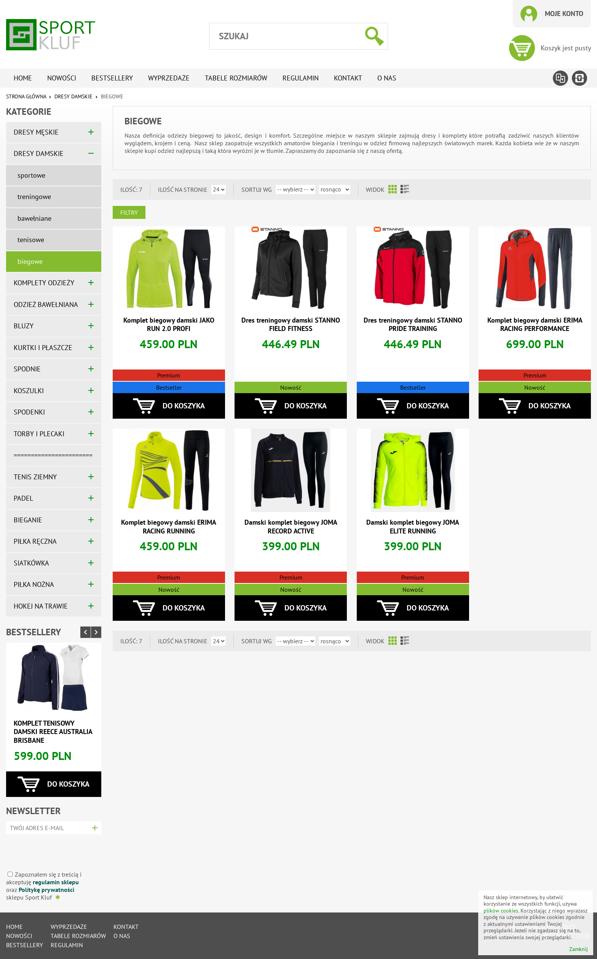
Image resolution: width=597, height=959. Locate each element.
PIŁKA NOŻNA (34, 584)
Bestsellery (112, 78)
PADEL (23, 498)
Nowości (61, 78)
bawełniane (34, 218)
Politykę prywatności (46, 889)
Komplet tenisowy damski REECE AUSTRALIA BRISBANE (53, 732)
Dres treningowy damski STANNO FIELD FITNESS (290, 324)
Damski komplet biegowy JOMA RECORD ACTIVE (290, 526)
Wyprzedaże (169, 78)
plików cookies (501, 910)
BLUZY (24, 325)
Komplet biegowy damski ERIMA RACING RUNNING (168, 526)
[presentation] (51, 849)
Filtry (129, 212)
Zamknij (578, 949)
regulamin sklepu (56, 882)
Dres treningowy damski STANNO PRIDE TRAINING (413, 324)
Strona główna (26, 96)
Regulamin (301, 78)
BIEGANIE (28, 520)
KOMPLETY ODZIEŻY (44, 282)
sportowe (31, 175)
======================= (53, 455)
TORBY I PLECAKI (39, 433)
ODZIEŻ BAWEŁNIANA (46, 304)
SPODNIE (27, 369)
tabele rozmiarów (236, 78)
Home (23, 78)
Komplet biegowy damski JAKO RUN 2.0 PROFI (168, 324)
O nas (386, 78)
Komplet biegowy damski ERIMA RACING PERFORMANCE (535, 324)
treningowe (34, 196)
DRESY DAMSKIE (73, 96)
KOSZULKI (29, 390)
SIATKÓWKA (31, 563)
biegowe (30, 261)
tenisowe (31, 239)
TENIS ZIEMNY (35, 476)
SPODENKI (29, 412)
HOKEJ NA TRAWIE (41, 606)
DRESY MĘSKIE (36, 132)
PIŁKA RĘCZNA (35, 541)
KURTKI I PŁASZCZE (43, 347)
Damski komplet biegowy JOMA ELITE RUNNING (412, 526)
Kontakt (348, 78)
